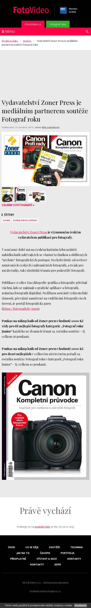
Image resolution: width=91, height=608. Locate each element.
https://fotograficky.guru (20, 309)
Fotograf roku (58, 24)
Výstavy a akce (47, 558)
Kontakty (74, 558)
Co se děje (32, 547)
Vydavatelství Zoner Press (28, 232)
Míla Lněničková (50, 127)
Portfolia (67, 553)
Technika (76, 547)
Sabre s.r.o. (55, 591)
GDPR (57, 564)
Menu (10, 31)
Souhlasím (80, 605)
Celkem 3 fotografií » (18, 205)
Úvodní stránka (10, 40)
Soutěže (27, 40)
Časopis (45, 553)
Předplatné (18, 558)
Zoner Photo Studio (25, 220)
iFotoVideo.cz (33, 24)
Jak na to (23, 553)
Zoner (6, 220)
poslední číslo (42, 526)
